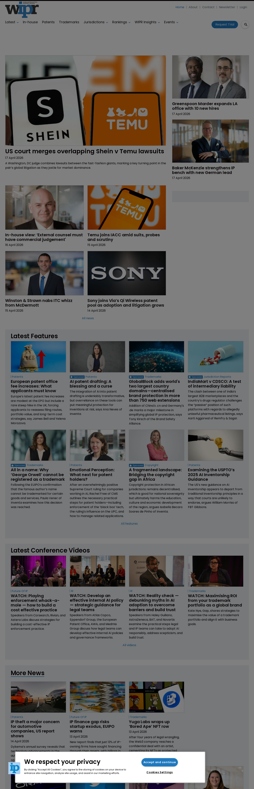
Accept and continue (159, 762)
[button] (14, 768)
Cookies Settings (159, 772)
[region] (110, 767)
